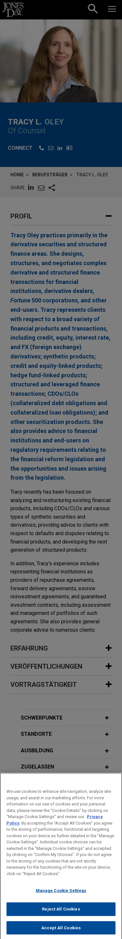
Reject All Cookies (61, 913)
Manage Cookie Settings (61, 895)
